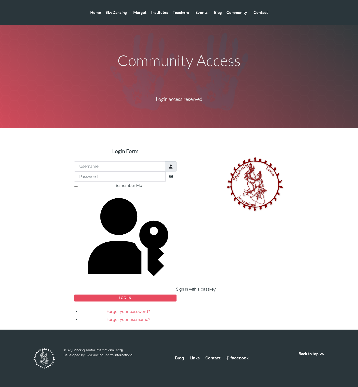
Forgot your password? (128, 311)
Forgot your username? (128, 319)
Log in (125, 298)
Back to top (311, 353)
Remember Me (128, 185)
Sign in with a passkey (126, 242)
